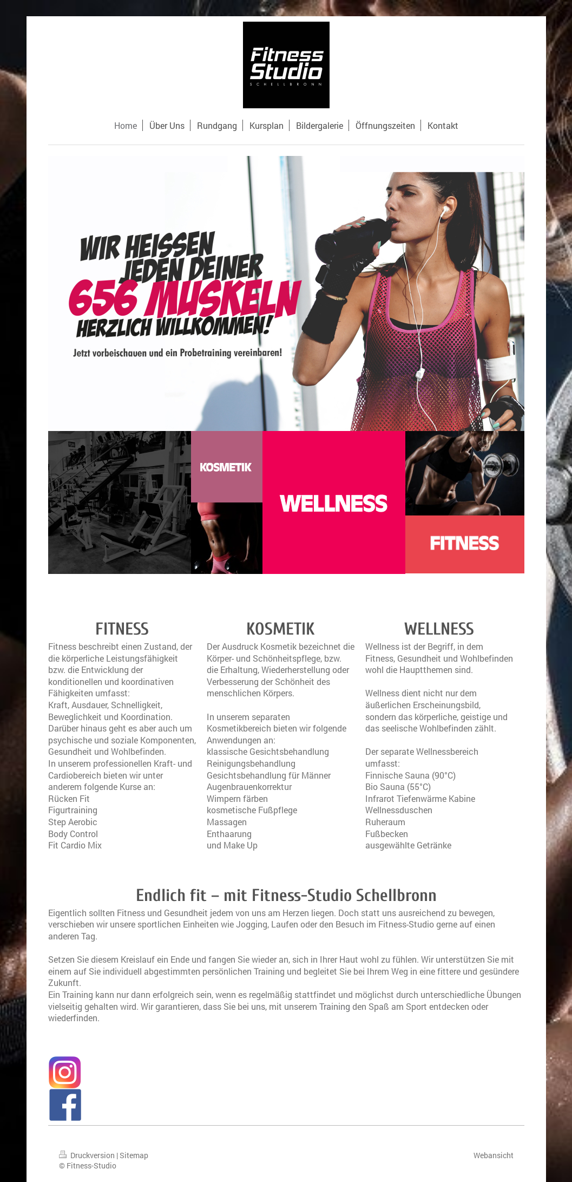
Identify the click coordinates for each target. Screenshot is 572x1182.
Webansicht (494, 1155)
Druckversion (87, 1155)
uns (258, 1006)
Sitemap (134, 1155)
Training (334, 1006)
